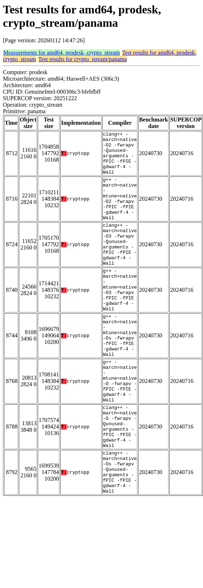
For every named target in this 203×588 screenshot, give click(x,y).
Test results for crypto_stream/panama (82, 59)
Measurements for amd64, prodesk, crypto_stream (61, 53)
